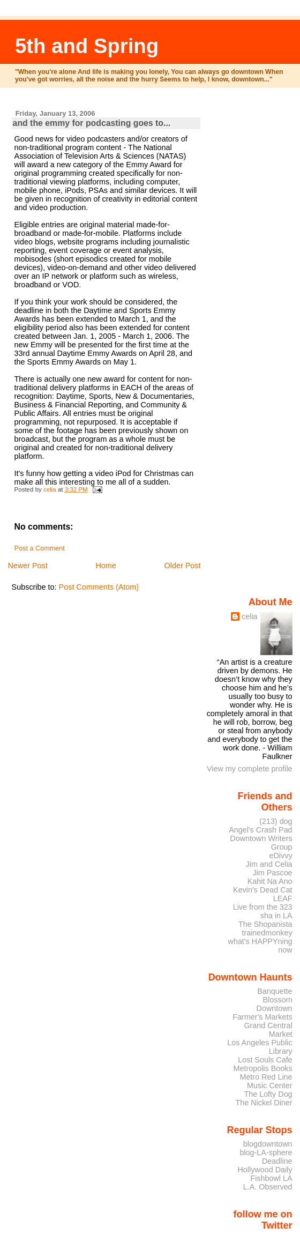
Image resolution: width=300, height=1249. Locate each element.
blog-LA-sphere (265, 1152)
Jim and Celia (269, 864)
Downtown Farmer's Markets (262, 1012)
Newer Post (27, 565)
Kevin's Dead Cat (262, 890)
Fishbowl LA (271, 1178)
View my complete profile (249, 768)
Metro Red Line (265, 1077)
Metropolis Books (262, 1068)
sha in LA (276, 915)
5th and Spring (87, 45)
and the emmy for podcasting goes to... (92, 123)
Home (105, 565)
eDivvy (280, 855)
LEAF (282, 898)
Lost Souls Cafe (265, 1059)
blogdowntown (267, 1144)
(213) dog (275, 821)
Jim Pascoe (272, 872)
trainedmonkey (267, 932)
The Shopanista (265, 924)
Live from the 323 (262, 907)
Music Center (269, 1085)
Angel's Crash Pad (260, 830)
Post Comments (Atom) (99, 587)
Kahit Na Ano (270, 881)
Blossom (277, 999)
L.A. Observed (267, 1187)
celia (250, 616)
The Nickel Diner (263, 1102)
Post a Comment (39, 548)
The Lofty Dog (268, 1094)
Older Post (182, 565)
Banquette (274, 991)
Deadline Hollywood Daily (264, 1165)
